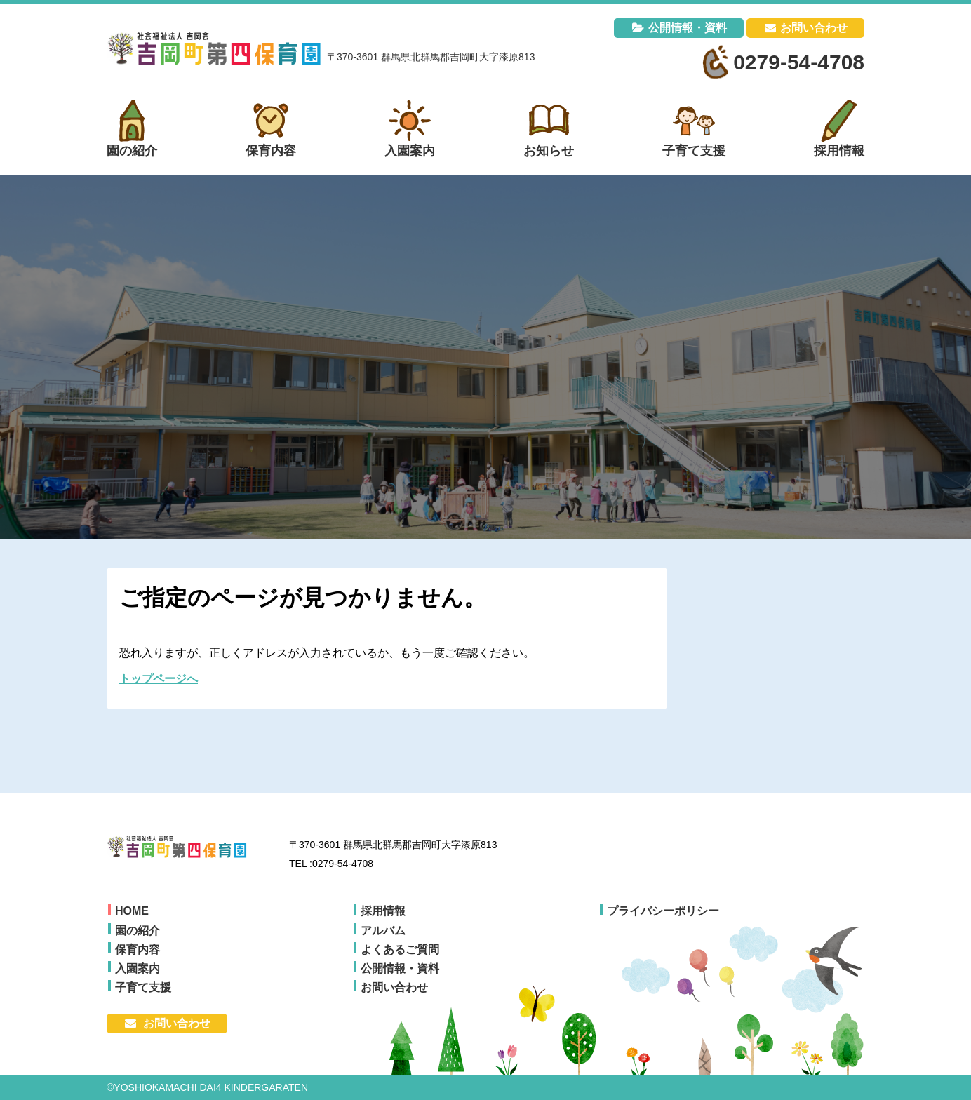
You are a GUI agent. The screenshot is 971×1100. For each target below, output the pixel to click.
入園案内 (137, 968)
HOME (132, 911)
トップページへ (158, 679)
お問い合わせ (814, 28)
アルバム (383, 931)
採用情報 (383, 911)
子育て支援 (143, 987)
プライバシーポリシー (663, 911)
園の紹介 (137, 931)
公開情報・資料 (687, 28)
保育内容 (137, 949)
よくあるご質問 (400, 949)
